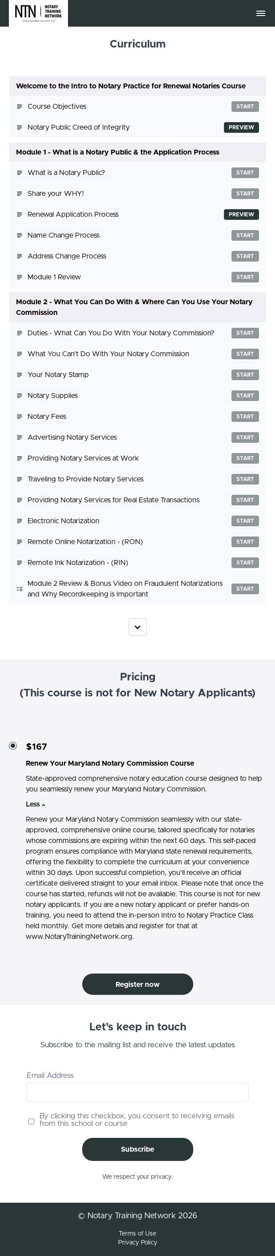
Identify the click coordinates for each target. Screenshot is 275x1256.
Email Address (50, 1075)
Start (245, 106)
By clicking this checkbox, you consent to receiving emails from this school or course (137, 1119)
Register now (137, 984)
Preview (241, 127)
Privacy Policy (137, 1243)
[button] (260, 13)
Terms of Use (137, 1234)
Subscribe (137, 1149)
